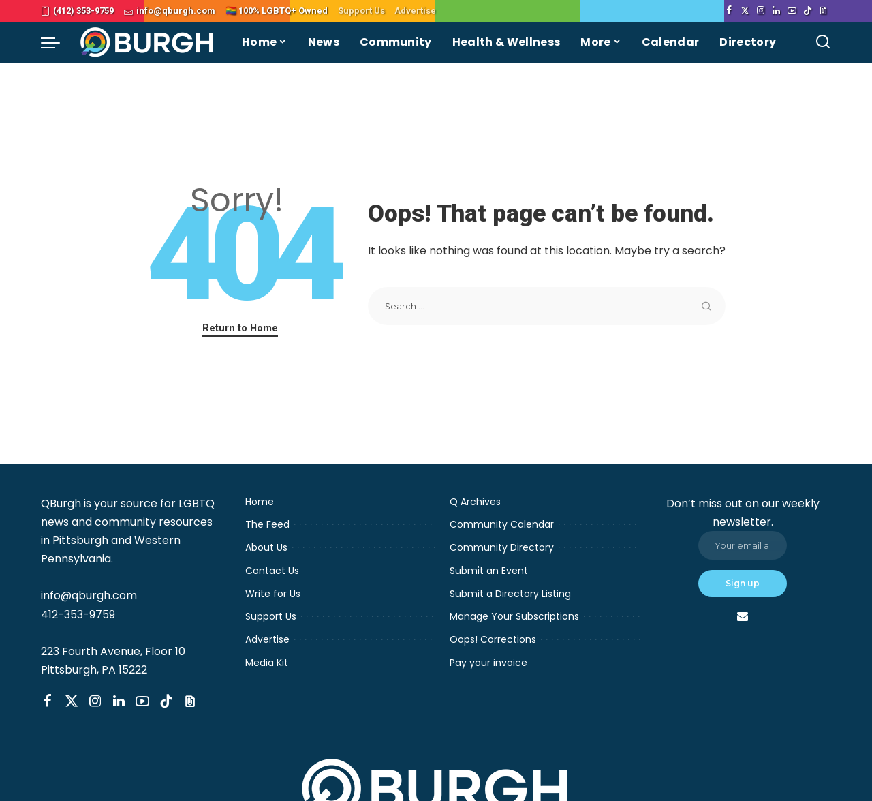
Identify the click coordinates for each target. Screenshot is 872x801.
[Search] (823, 42)
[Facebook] (729, 11)
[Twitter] (745, 11)
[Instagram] (760, 11)
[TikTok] (807, 11)
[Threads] (823, 11)
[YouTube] (792, 11)
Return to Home (240, 328)
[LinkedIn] (776, 11)
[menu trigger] (57, 42)
